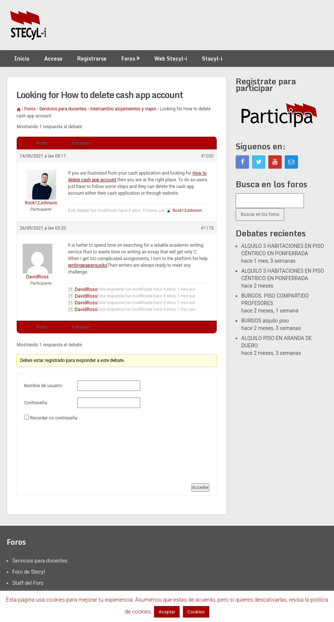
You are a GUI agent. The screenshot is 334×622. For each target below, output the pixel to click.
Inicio (21, 58)
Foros (128, 58)
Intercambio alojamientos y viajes (123, 108)
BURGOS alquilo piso (265, 321)
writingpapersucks (87, 265)
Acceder (200, 487)
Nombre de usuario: (43, 385)
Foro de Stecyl (28, 572)
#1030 (207, 156)
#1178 (207, 228)
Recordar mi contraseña (53, 418)
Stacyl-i (212, 58)
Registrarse (92, 58)
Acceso (53, 58)
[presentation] (54, 449)
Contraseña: (36, 402)
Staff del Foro (27, 583)
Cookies (196, 612)
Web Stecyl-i (170, 58)
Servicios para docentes (63, 108)
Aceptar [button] (166, 612)
